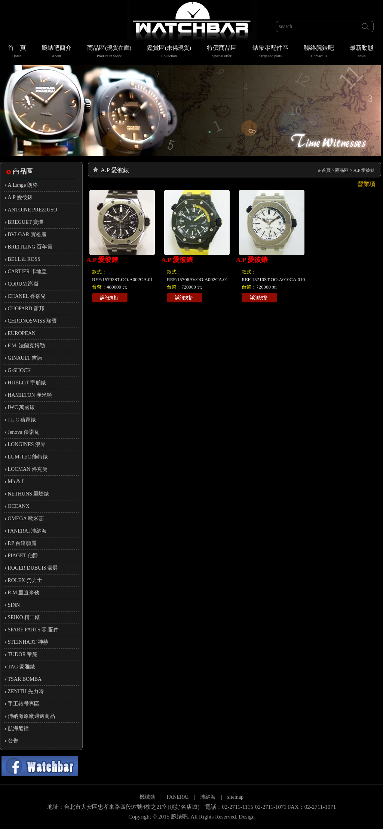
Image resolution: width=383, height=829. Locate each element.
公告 (13, 741)
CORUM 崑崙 (23, 284)
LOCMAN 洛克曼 (28, 469)
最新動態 (362, 52)
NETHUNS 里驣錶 (28, 494)
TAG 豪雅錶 (21, 667)
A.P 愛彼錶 (20, 197)
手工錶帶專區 (23, 704)
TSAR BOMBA (25, 679)
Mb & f (16, 481)
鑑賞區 (169, 52)
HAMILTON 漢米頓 (30, 395)
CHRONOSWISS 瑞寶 (32, 321)
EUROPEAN (22, 333)
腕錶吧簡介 (56, 52)
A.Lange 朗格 (23, 185)
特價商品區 (222, 52)
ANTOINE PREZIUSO (32, 210)
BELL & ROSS (24, 259)
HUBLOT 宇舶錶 (27, 382)
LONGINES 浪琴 (27, 444)
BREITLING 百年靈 (30, 247)
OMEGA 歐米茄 (26, 518)
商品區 (109, 52)
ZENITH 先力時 (26, 691)
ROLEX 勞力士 (25, 580)
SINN (14, 605)
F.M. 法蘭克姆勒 (26, 345)
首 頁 (17, 52)
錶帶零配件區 (270, 52)
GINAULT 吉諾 (25, 358)
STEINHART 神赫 (28, 642)
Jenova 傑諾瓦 (23, 432)
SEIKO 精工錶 (24, 617)
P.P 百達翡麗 (22, 543)
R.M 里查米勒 (24, 592)
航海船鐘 (18, 728)
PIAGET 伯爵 (23, 555)
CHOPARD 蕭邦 (26, 308)
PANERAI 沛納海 (27, 531)
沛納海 (208, 797)
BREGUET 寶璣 (26, 222)
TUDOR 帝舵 (23, 654)
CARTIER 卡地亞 (27, 271)
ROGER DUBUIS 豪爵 (33, 568)
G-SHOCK (19, 370)
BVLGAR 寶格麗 (27, 234)
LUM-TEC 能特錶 (28, 457)
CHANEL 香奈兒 (27, 296)
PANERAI (178, 797)
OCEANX (19, 506)
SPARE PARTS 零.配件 (33, 630)
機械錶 (147, 797)
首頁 (326, 170)
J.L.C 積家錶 (22, 420)
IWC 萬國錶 (21, 407)
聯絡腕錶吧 (319, 52)
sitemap (235, 797)
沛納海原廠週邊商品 (31, 716)
